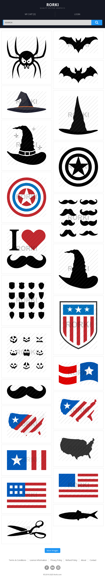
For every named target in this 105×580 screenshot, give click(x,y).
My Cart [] (30, 14)
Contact (93, 560)
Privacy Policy (56, 560)
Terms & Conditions (17, 560)
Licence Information (38, 560)
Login (77, 14)
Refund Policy (71, 560)
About (83, 560)
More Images (52, 550)
